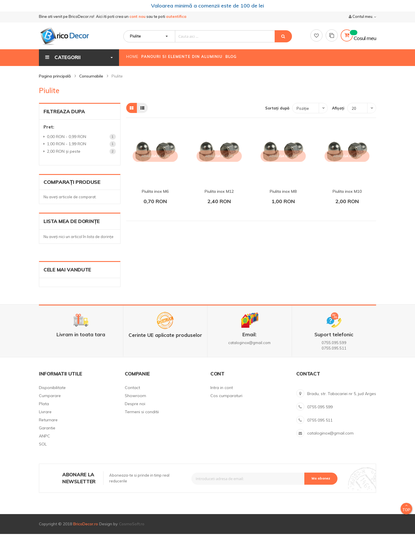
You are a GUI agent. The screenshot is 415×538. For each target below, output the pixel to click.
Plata (44, 407)
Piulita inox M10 (347, 195)
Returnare (48, 423)
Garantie (47, 432)
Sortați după (277, 112)
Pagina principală (55, 80)
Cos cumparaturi (226, 399)
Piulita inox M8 (283, 195)
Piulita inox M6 (155, 195)
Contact (132, 391)
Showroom (135, 399)
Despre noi (135, 407)
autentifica (176, 17)
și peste (64, 155)
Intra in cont (221, 391)
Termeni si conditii (142, 415)
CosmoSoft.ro (131, 528)
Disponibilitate (52, 391)
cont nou (137, 17)
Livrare (45, 415)
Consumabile (91, 80)
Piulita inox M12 (219, 195)
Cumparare (50, 399)
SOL (43, 448)
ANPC (44, 440)
